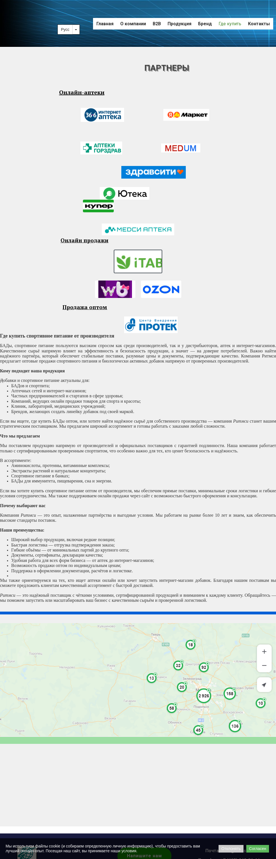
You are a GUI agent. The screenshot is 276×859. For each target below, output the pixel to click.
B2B (157, 23)
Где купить (230, 23)
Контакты (259, 23)
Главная (104, 23)
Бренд (205, 23)
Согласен (257, 848)
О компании (133, 23)
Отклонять (231, 848)
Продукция (179, 23)
